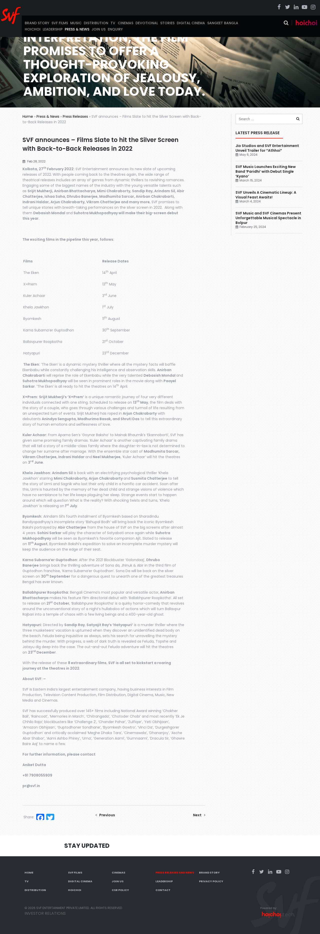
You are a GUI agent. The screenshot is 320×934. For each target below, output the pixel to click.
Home (27, 116)
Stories (167, 22)
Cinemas (125, 22)
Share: (29, 817)
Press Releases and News (175, 873)
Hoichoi (32, 29)
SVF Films (60, 22)
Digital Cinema (191, 22)
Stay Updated (87, 846)
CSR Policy (120, 890)
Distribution (96, 22)
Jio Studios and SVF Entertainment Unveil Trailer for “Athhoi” (267, 148)
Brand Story (37, 22)
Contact (163, 890)
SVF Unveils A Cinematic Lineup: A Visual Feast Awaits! (266, 195)
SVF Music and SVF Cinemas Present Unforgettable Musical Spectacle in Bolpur (268, 218)
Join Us (99, 29)
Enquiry (115, 29)
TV (112, 22)
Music (76, 22)
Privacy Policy (211, 881)
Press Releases (75, 116)
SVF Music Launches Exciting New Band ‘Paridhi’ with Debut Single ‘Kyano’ (266, 171)
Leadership (52, 29)
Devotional (147, 22)
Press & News (77, 29)
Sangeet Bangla (222, 22)
